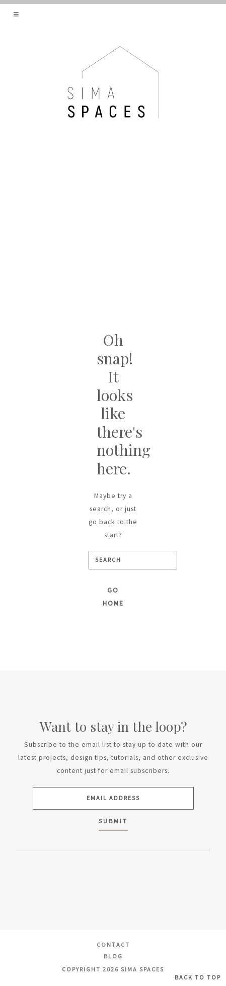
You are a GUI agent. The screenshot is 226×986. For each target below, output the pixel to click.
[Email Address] (113, 798)
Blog (113, 956)
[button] (17, 14)
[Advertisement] (113, 216)
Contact (113, 944)
